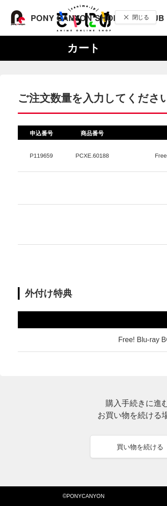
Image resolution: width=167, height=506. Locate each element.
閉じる (140, 17)
